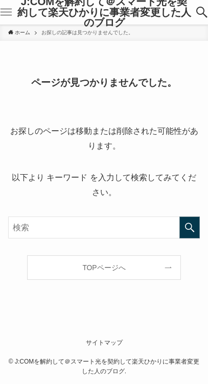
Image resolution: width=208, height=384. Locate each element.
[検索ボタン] (202, 12)
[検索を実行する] (189, 227)
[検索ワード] (103, 227)
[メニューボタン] (6, 12)
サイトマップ (104, 342)
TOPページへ (103, 267)
